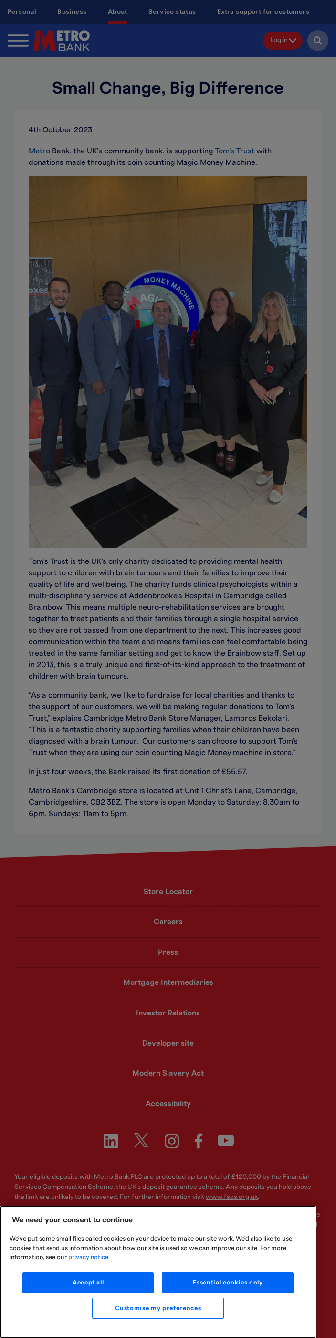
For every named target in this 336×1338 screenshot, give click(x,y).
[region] (158, 1272)
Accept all (88, 1282)
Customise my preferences (158, 1308)
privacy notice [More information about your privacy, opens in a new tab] (88, 1257)
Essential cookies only (227, 1282)
